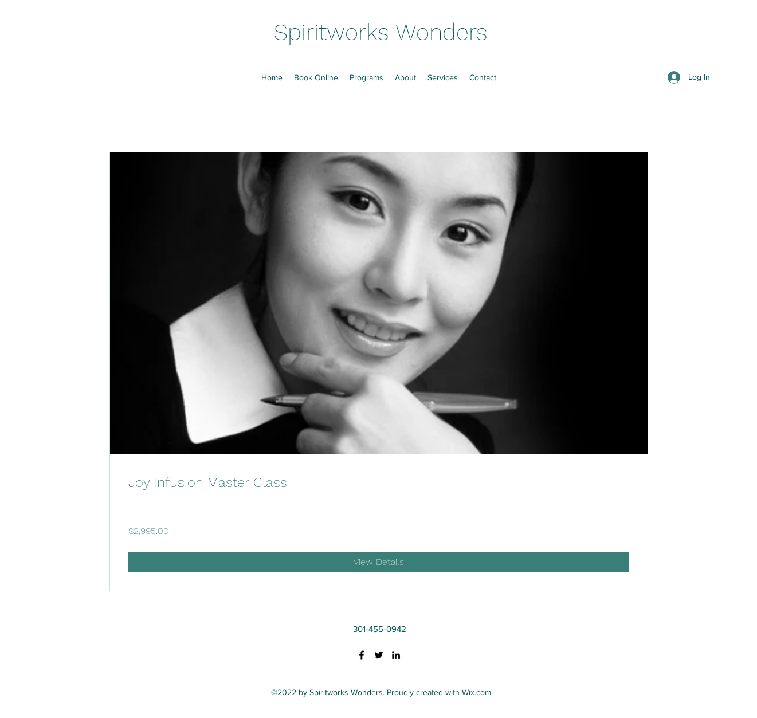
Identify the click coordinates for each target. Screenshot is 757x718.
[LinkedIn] (396, 655)
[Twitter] (379, 655)
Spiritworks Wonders (381, 32)
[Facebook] (361, 655)
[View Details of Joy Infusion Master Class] (378, 562)
